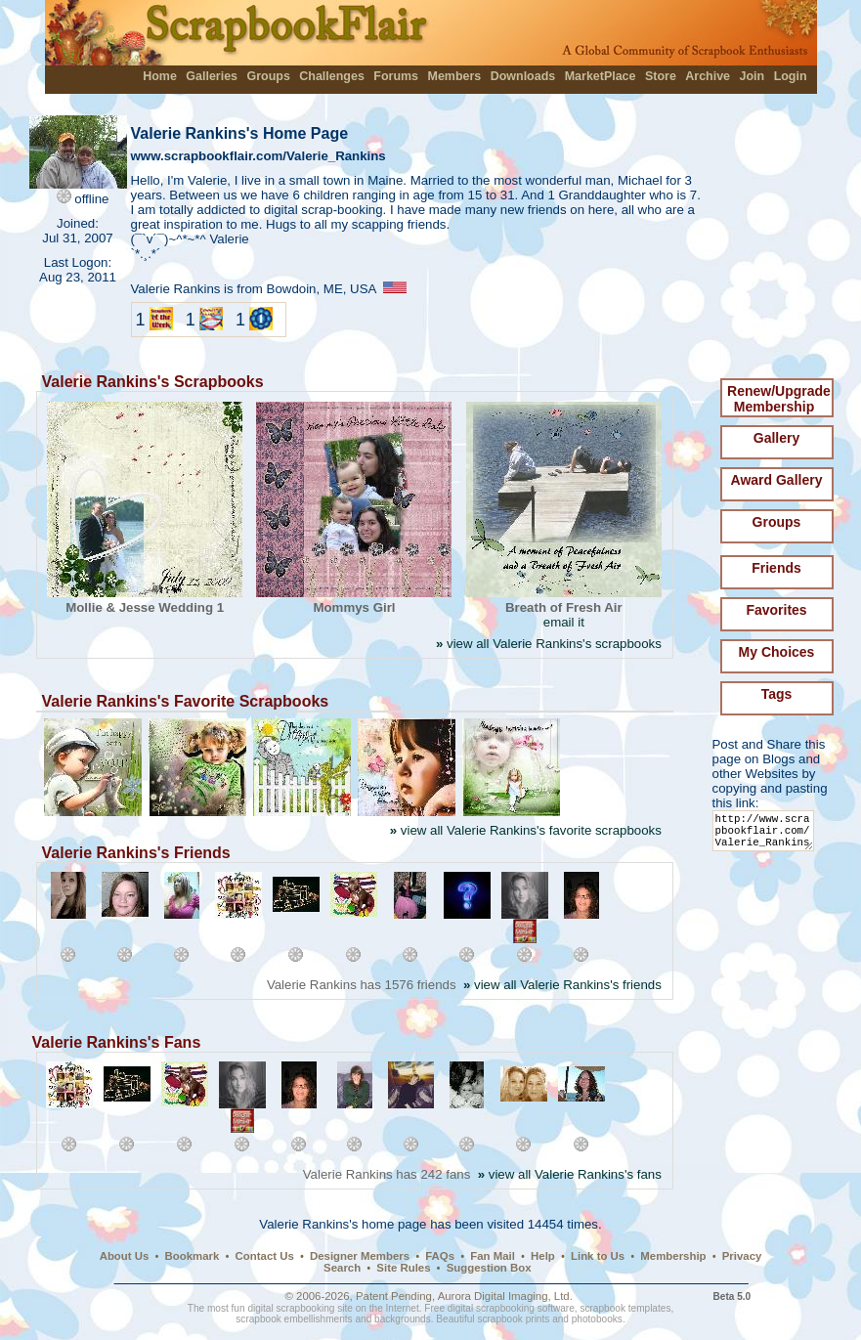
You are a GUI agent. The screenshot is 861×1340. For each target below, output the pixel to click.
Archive (707, 76)
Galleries (211, 76)
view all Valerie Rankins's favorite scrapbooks (526, 830)
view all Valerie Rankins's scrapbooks (549, 643)
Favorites (776, 610)
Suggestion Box (489, 1268)
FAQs (439, 1256)
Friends (776, 568)
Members (455, 76)
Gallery (776, 438)
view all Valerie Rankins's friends (562, 984)
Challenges (332, 76)
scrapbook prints (513, 1319)
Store (660, 76)
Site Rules (403, 1268)
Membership (673, 1256)
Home (160, 76)
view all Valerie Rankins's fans (570, 1174)
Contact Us (265, 1256)
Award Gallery (777, 480)
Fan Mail (492, 1256)
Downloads (523, 76)
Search (342, 1268)
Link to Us (597, 1256)
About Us (125, 1256)
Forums (395, 76)
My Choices (777, 652)
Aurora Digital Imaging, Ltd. (505, 1296)
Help (543, 1256)
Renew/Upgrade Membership (779, 398)
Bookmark (192, 1256)
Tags (777, 694)
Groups (267, 76)
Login (790, 76)
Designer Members (359, 1256)
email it (563, 622)
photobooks (597, 1319)
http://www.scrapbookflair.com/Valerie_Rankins (766, 835)
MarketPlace (600, 76)
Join (752, 76)
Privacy (742, 1256)
